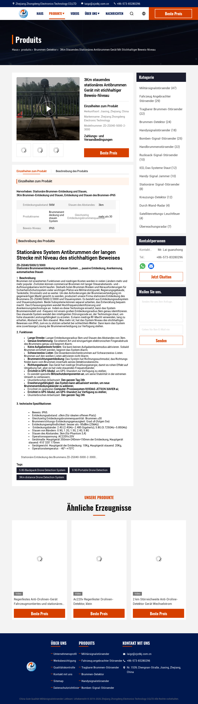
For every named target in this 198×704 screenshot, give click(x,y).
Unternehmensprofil (65, 653)
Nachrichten (114, 13)
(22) (161, 111)
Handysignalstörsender (95, 681)
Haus (40, 13)
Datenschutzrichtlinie (66, 687)
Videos (75, 13)
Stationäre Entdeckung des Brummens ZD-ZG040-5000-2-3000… (59, 457)
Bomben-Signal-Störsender (97, 687)
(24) (155, 122)
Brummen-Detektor (45, 49)
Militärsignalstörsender (95, 653)
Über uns (92, 13)
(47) (157, 88)
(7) (155, 226)
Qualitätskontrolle (64, 667)
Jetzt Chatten (161, 277)
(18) (157, 130)
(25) (160, 138)
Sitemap (58, 681)
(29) (155, 99)
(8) (159, 187)
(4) (154, 205)
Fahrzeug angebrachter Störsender (101, 660)
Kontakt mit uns (62, 674)
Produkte (57, 13)
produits (26, 49)
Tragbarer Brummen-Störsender (100, 667)
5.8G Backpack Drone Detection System (42, 470)
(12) (158, 168)
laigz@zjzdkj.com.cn (95, 3)
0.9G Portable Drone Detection (90, 470)
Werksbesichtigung (64, 660)
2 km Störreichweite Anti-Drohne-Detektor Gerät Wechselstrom (155, 602)
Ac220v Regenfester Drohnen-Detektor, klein (93, 602)
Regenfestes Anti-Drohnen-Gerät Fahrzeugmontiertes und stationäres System (38, 602)
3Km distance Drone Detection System (41, 477)
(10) (158, 157)
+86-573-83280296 (126, 3)
